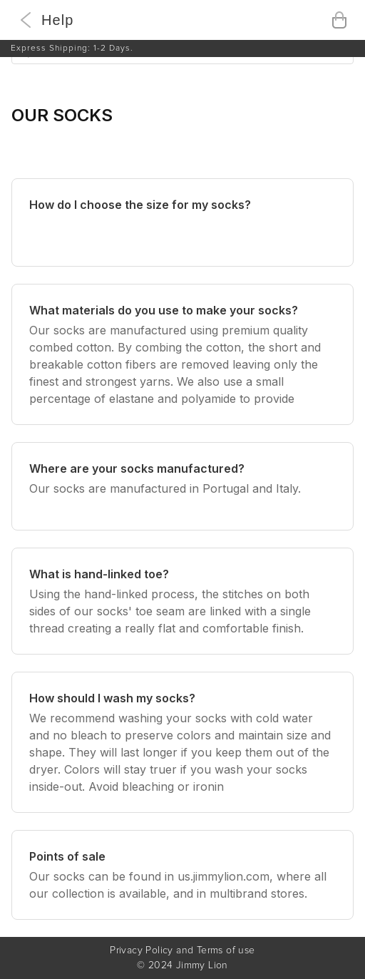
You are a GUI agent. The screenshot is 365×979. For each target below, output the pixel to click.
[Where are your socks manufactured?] (182, 486)
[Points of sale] (182, 875)
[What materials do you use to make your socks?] (182, 354)
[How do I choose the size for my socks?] (182, 222)
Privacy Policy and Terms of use (182, 950)
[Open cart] (339, 20)
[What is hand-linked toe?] (182, 601)
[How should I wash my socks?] (182, 742)
